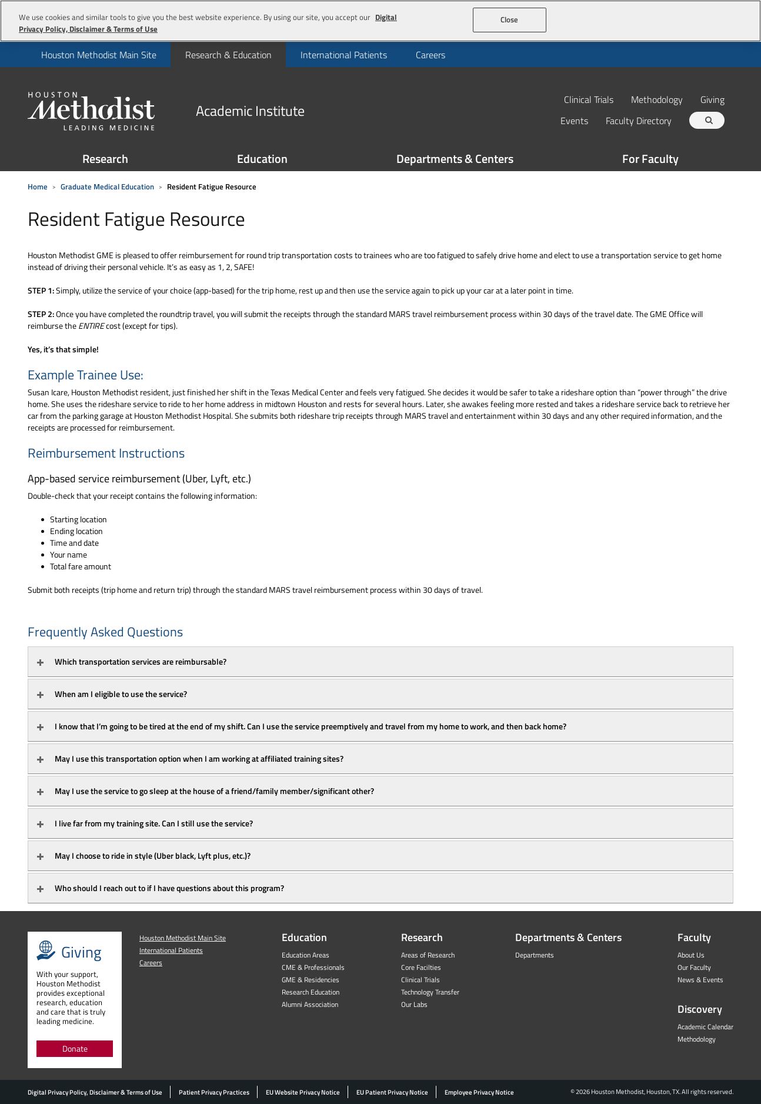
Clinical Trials (588, 99)
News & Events (700, 979)
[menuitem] (98, 54)
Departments (534, 954)
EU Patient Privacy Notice (392, 1092)
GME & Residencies (310, 979)
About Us (691, 954)
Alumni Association (310, 1004)
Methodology (657, 99)
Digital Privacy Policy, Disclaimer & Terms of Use (95, 1092)
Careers (430, 55)
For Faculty (650, 158)
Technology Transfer (430, 992)
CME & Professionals (313, 967)
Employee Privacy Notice (479, 1092)
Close (509, 19)
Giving (712, 99)
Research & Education (228, 55)
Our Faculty (694, 967)
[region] (380, 21)
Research (105, 158)
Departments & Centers (454, 158)
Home (38, 186)
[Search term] (708, 120)
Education (262, 158)
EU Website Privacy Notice (303, 1092)
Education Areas (305, 954)
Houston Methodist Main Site (98, 55)
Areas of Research (428, 954)
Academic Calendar (705, 1026)
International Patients (344, 55)
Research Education (310, 992)
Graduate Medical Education (107, 186)
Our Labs (414, 1004)
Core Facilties (421, 967)
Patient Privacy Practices (214, 1092)
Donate (75, 1048)
